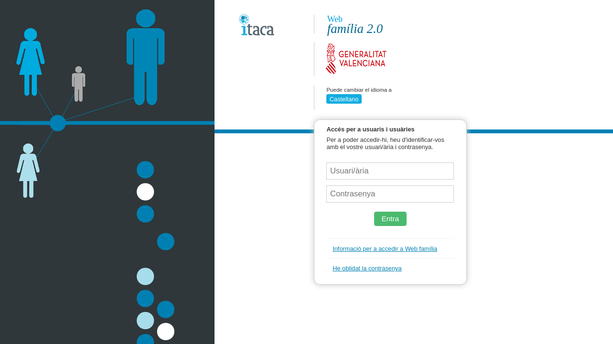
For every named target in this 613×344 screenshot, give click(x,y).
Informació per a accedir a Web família (385, 248)
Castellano (344, 99)
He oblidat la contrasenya (367, 268)
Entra (390, 219)
